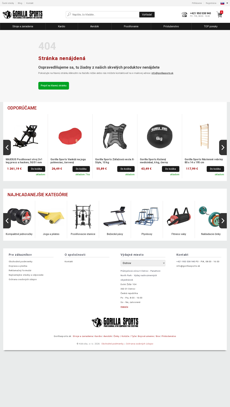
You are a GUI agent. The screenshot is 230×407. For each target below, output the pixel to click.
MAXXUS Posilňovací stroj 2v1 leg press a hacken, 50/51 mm (24, 161)
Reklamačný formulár (20, 270)
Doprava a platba (18, 266)
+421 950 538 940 (185, 261)
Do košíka (36, 169)
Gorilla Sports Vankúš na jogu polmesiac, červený (68, 161)
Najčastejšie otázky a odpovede (26, 275)
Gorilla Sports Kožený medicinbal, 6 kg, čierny (154, 161)
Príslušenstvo (169, 336)
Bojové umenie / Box (149, 336)
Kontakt (29, 3)
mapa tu (124, 306)
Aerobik (107, 336)
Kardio (98, 336)
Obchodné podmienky (20, 261)
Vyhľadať (147, 14)
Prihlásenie (197, 3)
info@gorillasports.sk (162, 73)
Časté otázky (8, 3)
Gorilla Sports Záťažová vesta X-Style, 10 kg (114, 161)
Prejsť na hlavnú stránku (53, 85)
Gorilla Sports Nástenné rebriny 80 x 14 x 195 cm (204, 161)
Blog (20, 3)
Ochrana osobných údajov (23, 279)
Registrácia (211, 3)
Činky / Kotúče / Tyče (125, 336)
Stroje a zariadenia (83, 336)
